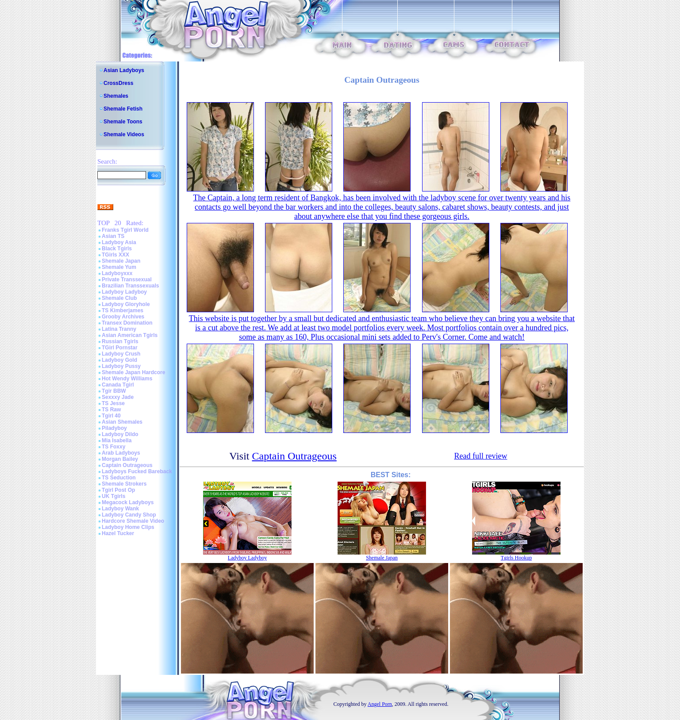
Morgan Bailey (120, 459)
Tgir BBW (114, 391)
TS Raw (111, 409)
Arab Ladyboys (121, 453)
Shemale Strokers (124, 484)
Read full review (480, 456)
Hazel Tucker (118, 533)
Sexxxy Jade (118, 397)
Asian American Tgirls (130, 335)
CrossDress (118, 83)
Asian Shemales (122, 422)
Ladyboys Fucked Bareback (137, 471)
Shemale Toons (123, 122)
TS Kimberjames (122, 310)
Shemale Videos (124, 134)
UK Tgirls (113, 496)
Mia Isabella (116, 440)
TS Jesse (113, 403)
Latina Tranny (119, 329)
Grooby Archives (123, 317)
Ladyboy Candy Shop (129, 515)
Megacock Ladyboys (128, 502)
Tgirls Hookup (516, 558)
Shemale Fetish (123, 109)
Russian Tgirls (120, 341)
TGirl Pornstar (120, 348)
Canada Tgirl (118, 385)
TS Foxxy (113, 447)
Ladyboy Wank (120, 509)
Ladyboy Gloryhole (126, 304)
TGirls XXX (115, 255)
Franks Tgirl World (125, 230)
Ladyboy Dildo (120, 434)
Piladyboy (114, 428)
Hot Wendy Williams (127, 378)
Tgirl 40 (111, 416)
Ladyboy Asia (119, 242)
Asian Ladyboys (124, 70)
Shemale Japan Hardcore (133, 372)
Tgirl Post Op (118, 490)
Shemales (116, 96)
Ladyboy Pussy (121, 366)
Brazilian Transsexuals (130, 286)
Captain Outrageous (127, 465)
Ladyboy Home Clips (128, 527)
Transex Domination (127, 323)
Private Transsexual (127, 279)
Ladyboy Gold (119, 360)
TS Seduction (119, 478)
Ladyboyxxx (117, 273)
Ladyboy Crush (121, 354)
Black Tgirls (117, 248)
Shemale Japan (121, 261)
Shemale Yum (119, 267)
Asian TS (113, 236)
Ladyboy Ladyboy (124, 292)
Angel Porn (380, 704)
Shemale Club (119, 298)
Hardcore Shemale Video (133, 521)
